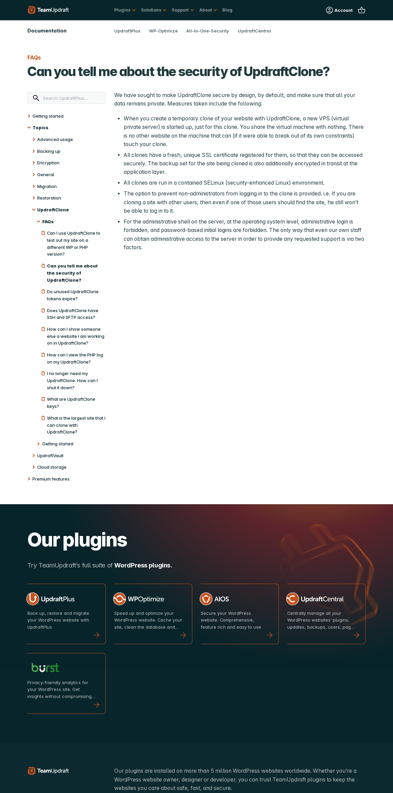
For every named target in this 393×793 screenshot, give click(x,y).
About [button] (205, 10)
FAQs (48, 221)
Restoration (49, 198)
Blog (227, 10)
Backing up (48, 151)
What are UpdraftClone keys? (71, 402)
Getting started (48, 116)
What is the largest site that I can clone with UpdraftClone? (76, 425)
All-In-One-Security (207, 30)
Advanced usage (55, 139)
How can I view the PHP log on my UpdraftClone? (75, 358)
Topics (40, 127)
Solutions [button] (151, 10)
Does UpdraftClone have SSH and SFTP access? (72, 314)
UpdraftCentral (254, 30)
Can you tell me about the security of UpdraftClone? (72, 272)
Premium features (51, 479)
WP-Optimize (163, 30)
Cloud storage (52, 467)
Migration (47, 186)
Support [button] (180, 10)
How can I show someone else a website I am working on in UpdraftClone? (75, 336)
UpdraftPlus (127, 30)
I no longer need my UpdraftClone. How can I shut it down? (72, 380)
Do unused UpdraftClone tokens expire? (73, 295)
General (45, 174)
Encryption (48, 162)
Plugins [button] (122, 10)
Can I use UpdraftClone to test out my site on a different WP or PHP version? (73, 243)
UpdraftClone (53, 209)
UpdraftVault (50, 455)
